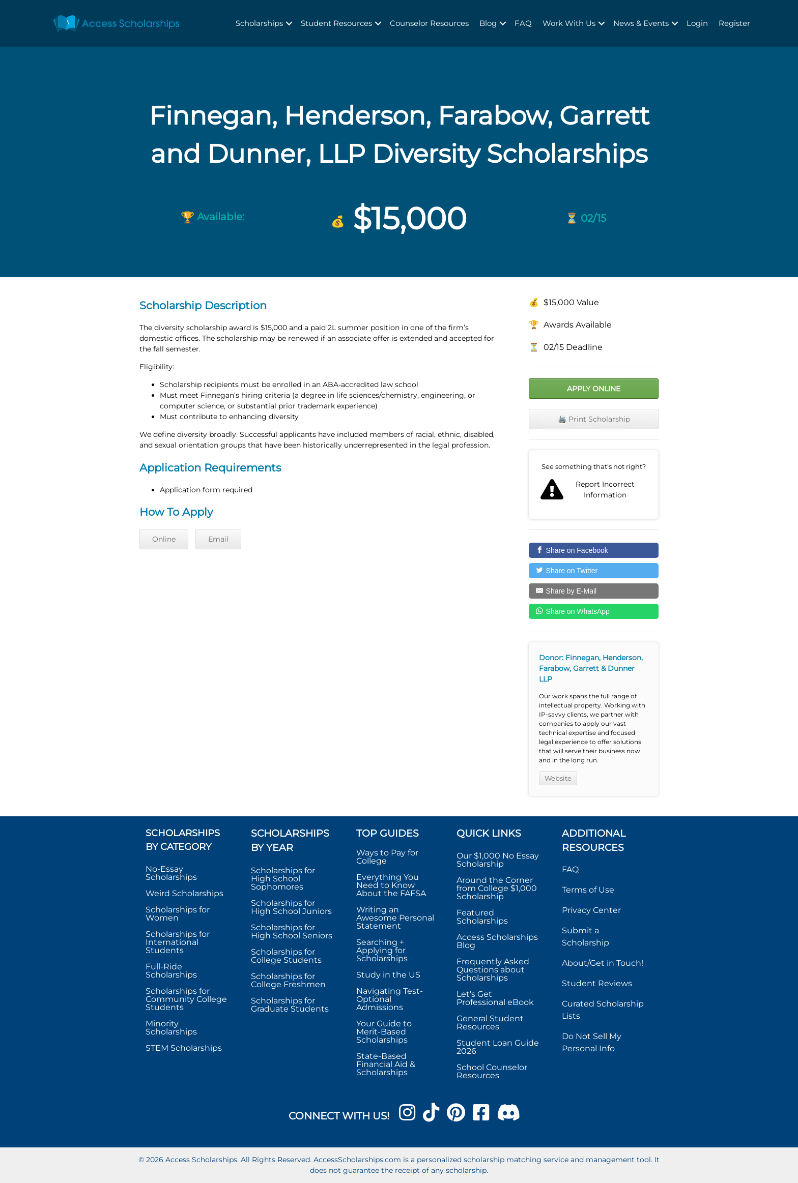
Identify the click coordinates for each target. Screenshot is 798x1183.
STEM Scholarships (184, 1048)
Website (558, 778)
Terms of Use (588, 890)
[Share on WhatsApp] (594, 611)
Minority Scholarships (171, 1028)
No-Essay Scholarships (171, 873)
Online (164, 539)
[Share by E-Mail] (594, 591)
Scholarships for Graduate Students (290, 1005)
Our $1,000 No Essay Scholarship (498, 860)
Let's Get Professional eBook (495, 998)
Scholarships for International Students (178, 942)
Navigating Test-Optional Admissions (389, 999)
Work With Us (569, 23)
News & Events (641, 23)
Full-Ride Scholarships (171, 971)
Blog (488, 23)
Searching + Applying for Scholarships (382, 950)
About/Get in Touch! (602, 963)
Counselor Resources (429, 23)
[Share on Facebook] (594, 550)
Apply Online (593, 388)
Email (218, 539)
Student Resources (336, 23)
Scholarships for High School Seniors (291, 931)
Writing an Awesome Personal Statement (395, 918)
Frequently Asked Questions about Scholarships (493, 970)
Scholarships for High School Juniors (291, 907)
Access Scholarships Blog (497, 941)
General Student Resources (490, 1022)
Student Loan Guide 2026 (498, 1047)
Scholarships (259, 23)
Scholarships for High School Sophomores (283, 879)
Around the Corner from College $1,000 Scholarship (497, 888)
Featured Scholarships (483, 917)
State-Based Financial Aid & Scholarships (385, 1064)
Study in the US (388, 975)
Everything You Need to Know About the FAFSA (391, 885)
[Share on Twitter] (594, 570)
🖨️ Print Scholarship (594, 419)
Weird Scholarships (184, 893)
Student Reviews (597, 983)
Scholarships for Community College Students (186, 999)
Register (734, 23)
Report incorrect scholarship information (593, 485)
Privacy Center (591, 910)
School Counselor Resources (492, 1071)
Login (697, 23)
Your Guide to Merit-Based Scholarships (384, 1032)
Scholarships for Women (178, 914)
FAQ (523, 23)
